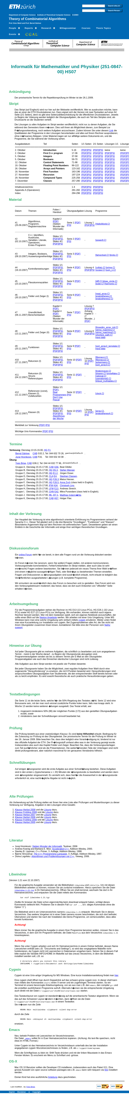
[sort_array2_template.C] (107, 346)
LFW (51, 488)
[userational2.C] (103, 378)
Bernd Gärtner (22, 453)
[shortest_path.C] (103, 335)
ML (50, 495)
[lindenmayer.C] (103, 371)
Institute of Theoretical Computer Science (54, 15)
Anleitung (52, 1077)
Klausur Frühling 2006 (26, 820)
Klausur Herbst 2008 (25, 809)
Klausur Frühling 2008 (26, 812)
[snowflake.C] (113, 373)
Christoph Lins (67, 485)
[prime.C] (110, 267)
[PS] (89, 150)
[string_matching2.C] (105, 332)
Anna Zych (65, 482)
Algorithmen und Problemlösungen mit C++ (52, 856)
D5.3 (55, 470)
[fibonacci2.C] (102, 360)
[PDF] (84, 150)
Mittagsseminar (68, 28)
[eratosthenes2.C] (104, 299)
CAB (35, 453)
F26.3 (56, 479)
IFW (51, 485)
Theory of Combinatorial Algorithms (37, 19)
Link (111, 130)
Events (12, 34)
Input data (100, 337)
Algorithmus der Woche (58, 417)
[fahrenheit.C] (102, 255)
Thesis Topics (103, 28)
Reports (29, 28)
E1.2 (55, 473)
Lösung (47, 809)
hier (116, 975)
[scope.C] (100, 270)
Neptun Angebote (48, 617)
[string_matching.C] (105, 330)
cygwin (81, 620)
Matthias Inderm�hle (70, 495)
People (12, 28)
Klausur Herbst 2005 (25, 822)
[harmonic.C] (110, 284)
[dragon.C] (100, 373)
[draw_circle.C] (109, 281)
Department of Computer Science (22, 15)
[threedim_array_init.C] (106, 327)
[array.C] (99, 411)
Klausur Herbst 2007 (25, 815)
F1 (49, 450)
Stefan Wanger (67, 470)
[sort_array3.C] (102, 365)
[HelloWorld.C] (102, 224)
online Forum (25, 554)
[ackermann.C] (102, 362)
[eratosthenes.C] (103, 296)
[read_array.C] (102, 293)
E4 (55, 476)
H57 (56, 498)
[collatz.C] (100, 267)
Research (46, 28)
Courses (86, 28)
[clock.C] (99, 393)
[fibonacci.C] (101, 357)
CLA (51, 476)
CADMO (75, 15)
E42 (56, 491)
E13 (56, 488)
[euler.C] (99, 284)
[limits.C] (113, 255)
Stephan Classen (68, 476)
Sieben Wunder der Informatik (47, 846)
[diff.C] (98, 281)
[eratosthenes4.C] (104, 413)
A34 (56, 485)
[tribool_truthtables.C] (106, 381)
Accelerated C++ (60, 849)
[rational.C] (100, 376)
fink (106, 1070)
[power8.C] (100, 240)
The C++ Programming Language (50, 854)
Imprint (13, 1092)
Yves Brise (20, 463)
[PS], (60, 413)
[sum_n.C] (110, 270)
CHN (51, 491)
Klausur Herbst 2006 (25, 817)
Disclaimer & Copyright (28, 1092)
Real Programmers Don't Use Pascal (59, 396)
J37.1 (55, 495)
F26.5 (56, 482)
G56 (56, 467)
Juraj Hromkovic (23, 457)
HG (45, 450)
